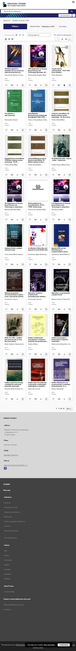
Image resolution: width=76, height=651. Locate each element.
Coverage (7, 569)
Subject (6, 565)
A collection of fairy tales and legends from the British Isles (38, 249)
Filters (15, 26)
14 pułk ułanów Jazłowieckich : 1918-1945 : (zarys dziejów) (61, 70)
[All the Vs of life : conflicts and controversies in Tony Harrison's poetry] (14, 325)
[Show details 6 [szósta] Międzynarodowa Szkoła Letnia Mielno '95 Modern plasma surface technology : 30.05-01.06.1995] (46, 174)
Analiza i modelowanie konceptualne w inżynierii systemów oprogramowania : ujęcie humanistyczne (37, 339)
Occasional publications (12, 512)
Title (5, 551)
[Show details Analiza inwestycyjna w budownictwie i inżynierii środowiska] (69, 354)
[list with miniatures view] (9, 39)
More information (49, 645)
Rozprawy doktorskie (11, 531)
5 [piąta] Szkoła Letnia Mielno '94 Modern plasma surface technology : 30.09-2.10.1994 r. (14, 160)
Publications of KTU (11, 507)
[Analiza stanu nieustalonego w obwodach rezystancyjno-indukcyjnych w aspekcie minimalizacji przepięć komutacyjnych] (38, 370)
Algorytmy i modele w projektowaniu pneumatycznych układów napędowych (36, 294)
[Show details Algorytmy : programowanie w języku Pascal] (69, 309)
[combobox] (39, 35)
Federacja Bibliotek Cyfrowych (14, 605)
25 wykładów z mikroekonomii (10, 114)
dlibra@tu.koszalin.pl (11, 455)
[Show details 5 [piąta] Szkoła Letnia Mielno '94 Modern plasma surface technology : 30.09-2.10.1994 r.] (22, 174)
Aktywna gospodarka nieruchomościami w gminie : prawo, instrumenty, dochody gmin (14, 294)
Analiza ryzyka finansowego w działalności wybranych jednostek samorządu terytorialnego (14, 384)
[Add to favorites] (6, 85)
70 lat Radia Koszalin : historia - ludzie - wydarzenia (61, 159)
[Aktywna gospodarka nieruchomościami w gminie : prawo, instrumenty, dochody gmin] (14, 280)
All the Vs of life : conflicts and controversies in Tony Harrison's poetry (13, 339)
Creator (6, 555)
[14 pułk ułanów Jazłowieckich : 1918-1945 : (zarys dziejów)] (61, 56)
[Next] (69, 39)
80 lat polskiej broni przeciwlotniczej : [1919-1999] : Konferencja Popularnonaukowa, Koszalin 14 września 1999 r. (37, 205)
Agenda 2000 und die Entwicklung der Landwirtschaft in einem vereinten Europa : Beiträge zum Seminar (61, 250)
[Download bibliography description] (12, 85)
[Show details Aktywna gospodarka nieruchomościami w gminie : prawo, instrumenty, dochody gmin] (22, 309)
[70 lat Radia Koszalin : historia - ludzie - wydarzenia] (61, 146)
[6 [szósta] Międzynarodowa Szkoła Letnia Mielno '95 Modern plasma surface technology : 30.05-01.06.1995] (38, 146)
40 (20, 35)
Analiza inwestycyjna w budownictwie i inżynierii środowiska (60, 339)
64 (23, 35)
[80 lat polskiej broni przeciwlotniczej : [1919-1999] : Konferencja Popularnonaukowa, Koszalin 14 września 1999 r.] (38, 190)
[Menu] (73, 2)
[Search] (71, 11)
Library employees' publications (14, 521)
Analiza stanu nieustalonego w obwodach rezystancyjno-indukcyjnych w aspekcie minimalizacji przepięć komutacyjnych (37, 384)
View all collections (10, 538)
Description (8, 574)
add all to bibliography (62, 35)
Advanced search (65, 15)
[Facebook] (5, 468)
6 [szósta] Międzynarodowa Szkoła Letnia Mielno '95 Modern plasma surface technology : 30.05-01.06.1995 (37, 160)
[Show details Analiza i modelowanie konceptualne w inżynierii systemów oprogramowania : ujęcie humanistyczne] (46, 354)
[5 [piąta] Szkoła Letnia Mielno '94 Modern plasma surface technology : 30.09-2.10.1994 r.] (14, 146)
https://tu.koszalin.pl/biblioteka (16, 465)
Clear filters (62, 26)
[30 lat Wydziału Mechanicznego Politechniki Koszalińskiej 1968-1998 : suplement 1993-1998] (38, 101)
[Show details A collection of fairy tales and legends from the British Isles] (46, 264)
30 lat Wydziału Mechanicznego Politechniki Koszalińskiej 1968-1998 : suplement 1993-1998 (37, 115)
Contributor (8, 560)
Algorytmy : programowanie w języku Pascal (61, 294)
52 (66, 39)
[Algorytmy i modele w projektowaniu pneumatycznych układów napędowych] (38, 280)
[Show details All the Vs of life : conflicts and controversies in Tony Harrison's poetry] (22, 354)
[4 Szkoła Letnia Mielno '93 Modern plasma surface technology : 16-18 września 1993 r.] (61, 101)
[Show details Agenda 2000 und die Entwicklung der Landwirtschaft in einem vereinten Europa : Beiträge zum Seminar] (69, 264)
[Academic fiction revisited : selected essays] (14, 235)
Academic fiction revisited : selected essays (14, 249)
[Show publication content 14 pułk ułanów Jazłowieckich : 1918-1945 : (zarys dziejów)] (64, 85)
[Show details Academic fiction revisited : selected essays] (22, 264)
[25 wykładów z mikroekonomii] (14, 101)
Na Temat (7, 503)
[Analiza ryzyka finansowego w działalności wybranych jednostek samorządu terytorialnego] (14, 370)
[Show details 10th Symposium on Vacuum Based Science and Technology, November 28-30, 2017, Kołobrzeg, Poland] (46, 85)
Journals (7, 526)
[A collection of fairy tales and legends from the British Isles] (38, 235)
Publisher (7, 579)
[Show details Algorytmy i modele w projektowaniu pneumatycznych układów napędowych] (46, 309)
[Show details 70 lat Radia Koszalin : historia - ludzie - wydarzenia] (69, 174)
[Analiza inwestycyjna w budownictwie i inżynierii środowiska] (61, 325)
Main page (6, 490)
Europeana (7, 609)
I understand (63, 645)
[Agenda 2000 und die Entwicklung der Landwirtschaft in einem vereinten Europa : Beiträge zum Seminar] (61, 235)
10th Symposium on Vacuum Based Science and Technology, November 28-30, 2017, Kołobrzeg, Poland (37, 70)
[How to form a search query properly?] (73, 15)
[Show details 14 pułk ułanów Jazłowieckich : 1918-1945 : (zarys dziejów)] (69, 85)
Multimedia (8, 517)
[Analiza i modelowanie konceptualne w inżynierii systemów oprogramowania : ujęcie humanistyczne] (38, 325)
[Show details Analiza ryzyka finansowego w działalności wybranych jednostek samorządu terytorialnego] (22, 399)
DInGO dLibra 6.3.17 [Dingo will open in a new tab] (23, 645)
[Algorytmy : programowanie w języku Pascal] (61, 280)
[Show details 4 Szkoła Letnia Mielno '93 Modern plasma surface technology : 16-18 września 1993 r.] (69, 130)
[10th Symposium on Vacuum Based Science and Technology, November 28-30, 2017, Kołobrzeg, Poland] (38, 56)
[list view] (12, 39)
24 (16, 35)
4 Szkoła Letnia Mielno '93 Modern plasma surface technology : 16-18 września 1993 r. (61, 115)
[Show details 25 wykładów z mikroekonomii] (22, 130)
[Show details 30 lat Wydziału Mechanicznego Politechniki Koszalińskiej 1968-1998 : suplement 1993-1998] (46, 130)
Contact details (9, 592)
